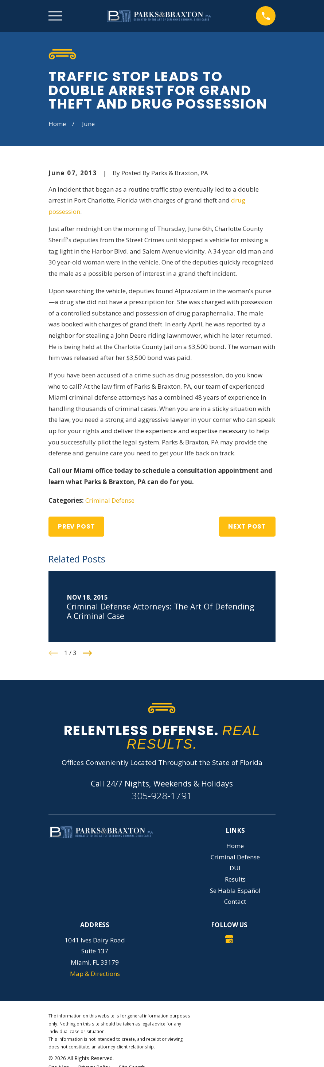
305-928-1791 (162, 795)
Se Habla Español (235, 890)
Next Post (247, 526)
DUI (235, 868)
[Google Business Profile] (229, 939)
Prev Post (76, 526)
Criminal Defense (109, 500)
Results (235, 879)
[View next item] (87, 653)
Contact (235, 901)
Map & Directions (95, 973)
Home (235, 846)
